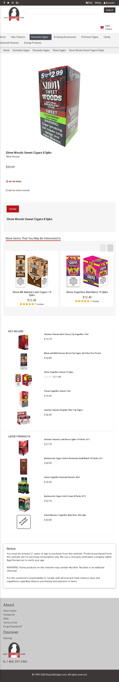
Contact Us (9, 614)
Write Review (13, 156)
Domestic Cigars (39, 37)
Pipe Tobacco (18, 37)
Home (6, 50)
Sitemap (7, 638)
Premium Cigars (89, 37)
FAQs (6, 618)
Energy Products (32, 42)
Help (98, 2)
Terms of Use (10, 622)
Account (109, 2)
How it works (9, 610)
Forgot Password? (12, 626)
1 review (39, 304)
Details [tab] (12, 209)
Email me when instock (18, 190)
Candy (107, 37)
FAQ (89, 2)
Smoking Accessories (65, 37)
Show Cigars (59, 50)
